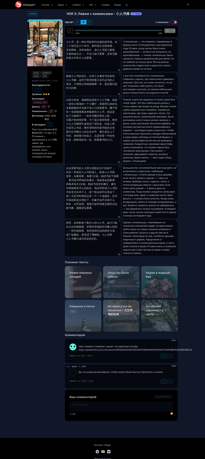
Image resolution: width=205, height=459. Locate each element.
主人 (81, 131)
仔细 (68, 188)
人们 (94, 107)
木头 (81, 107)
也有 (68, 172)
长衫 (68, 139)
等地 (96, 226)
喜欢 (78, 172)
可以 (104, 192)
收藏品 (75, 234)
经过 (112, 204)
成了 (68, 234)
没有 (68, 49)
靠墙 (78, 104)
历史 (86, 238)
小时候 (75, 100)
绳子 (78, 115)
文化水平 (92, 131)
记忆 (94, 238)
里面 (101, 104)
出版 (99, 42)
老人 (89, 135)
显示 (68, 131)
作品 (99, 230)
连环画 (108, 42)
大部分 (88, 168)
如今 (109, 222)
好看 (84, 119)
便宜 (68, 176)
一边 (89, 139)
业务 (109, 76)
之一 (81, 53)
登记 (73, 192)
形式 (94, 42)
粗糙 (73, 107)
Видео (63, 4)
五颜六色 (71, 119)
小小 (68, 123)
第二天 (70, 196)
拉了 (68, 115)
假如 (99, 180)
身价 (107, 230)
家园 (81, 226)
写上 (73, 127)
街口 (73, 104)
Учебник (78, 4)
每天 (76, 184)
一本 (99, 84)
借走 (104, 180)
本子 (81, 192)
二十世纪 (71, 45)
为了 (91, 119)
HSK (93, 4)
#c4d (174, 366)
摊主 (101, 131)
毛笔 (68, 127)
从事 (99, 76)
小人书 (70, 42)
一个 (86, 104)
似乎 (101, 200)
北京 (71, 226)
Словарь (106, 4)
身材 (76, 135)
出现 (91, 76)
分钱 (95, 176)
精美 (81, 230)
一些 (73, 172)
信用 (81, 204)
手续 (68, 200)
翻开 (96, 115)
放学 (96, 204)
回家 (109, 180)
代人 (91, 222)
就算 (73, 200)
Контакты (98, 445)
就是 (114, 100)
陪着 (96, 139)
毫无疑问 (109, 84)
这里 (71, 168)
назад (32, 13)
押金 (68, 204)
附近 (89, 100)
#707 (174, 340)
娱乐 (76, 53)
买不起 (103, 80)
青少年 (72, 57)
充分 (109, 127)
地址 (96, 188)
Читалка (47, 4)
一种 (81, 42)
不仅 (89, 53)
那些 (89, 80)
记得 (68, 100)
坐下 (111, 176)
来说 (68, 84)
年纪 (68, 135)
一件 (107, 135)
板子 (86, 107)
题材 (91, 111)
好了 (86, 200)
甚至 (84, 234)
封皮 (99, 123)
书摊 (76, 131)
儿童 (109, 49)
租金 (96, 192)
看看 (89, 208)
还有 (109, 53)
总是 (96, 135)
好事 (73, 88)
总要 (107, 204)
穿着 (101, 135)
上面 (107, 115)
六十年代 (84, 45)
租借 (101, 172)
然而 (68, 222)
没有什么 (109, 200)
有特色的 (92, 230)
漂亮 (91, 127)
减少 (96, 119)
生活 (101, 45)
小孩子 (95, 53)
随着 (68, 76)
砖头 (114, 104)
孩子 (109, 168)
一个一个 (97, 196)
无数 (114, 53)
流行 (84, 76)
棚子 (94, 104)
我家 (84, 100)
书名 (78, 127)
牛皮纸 (85, 123)
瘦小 (81, 135)
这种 (76, 222)
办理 (81, 200)
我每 (89, 204)
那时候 (95, 45)
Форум (117, 4)
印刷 (76, 230)
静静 (76, 139)
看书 (104, 107)
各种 (86, 111)
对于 (84, 80)
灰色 (112, 135)
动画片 (88, 49)
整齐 (86, 127)
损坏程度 (104, 119)
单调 (109, 45)
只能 (114, 222)
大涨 (112, 230)
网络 (73, 49)
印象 (94, 200)
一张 (71, 111)
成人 (94, 172)
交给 (86, 180)
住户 (101, 168)
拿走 (109, 192)
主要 (68, 53)
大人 (81, 57)
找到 (114, 226)
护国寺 (90, 226)
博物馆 (95, 234)
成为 (81, 238)
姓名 (89, 188)
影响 (81, 222)
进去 (84, 208)
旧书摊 (106, 226)
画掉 (107, 196)
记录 (89, 196)
